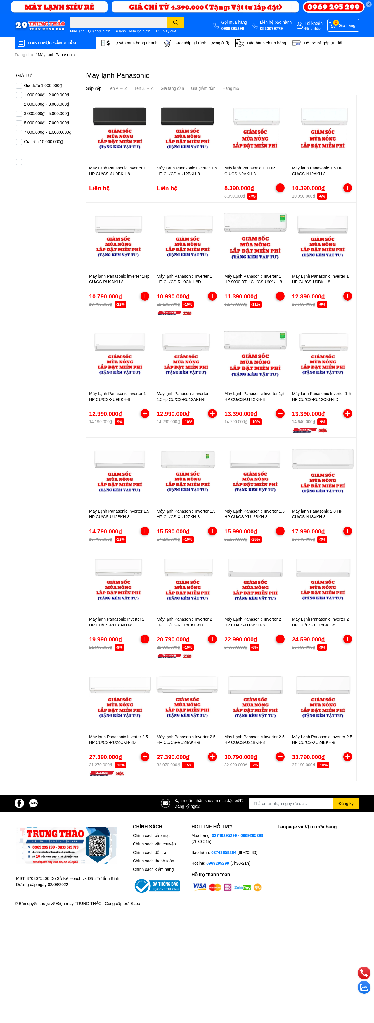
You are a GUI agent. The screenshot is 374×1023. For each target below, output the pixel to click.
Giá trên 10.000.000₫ (43, 141)
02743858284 (223, 852)
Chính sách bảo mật (151, 835)
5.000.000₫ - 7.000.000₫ (46, 122)
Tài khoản (313, 22)
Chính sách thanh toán (153, 860)
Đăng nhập (312, 28)
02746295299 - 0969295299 (237, 835)
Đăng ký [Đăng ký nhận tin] (346, 803)
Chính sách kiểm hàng (153, 869)
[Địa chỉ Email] (304, 803)
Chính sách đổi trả (149, 852)
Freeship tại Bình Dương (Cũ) (202, 42)
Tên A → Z (117, 88)
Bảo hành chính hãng (266, 42)
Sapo (135, 903)
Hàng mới (231, 88)
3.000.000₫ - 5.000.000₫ (46, 113)
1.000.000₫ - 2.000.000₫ (46, 94)
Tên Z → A (144, 88)
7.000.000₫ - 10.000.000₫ (48, 132)
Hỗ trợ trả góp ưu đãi (323, 42)
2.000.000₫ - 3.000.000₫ (46, 104)
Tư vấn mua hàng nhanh (135, 42)
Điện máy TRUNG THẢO (79, 903)
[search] (175, 22)
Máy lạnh (77, 31)
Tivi (156, 31)
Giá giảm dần (203, 88)
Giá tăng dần (172, 88)
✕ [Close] (368, 4)
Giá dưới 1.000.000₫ (43, 85)
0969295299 (232, 28)
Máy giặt (169, 31)
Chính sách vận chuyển (154, 843)
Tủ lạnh (120, 31)
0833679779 (271, 28)
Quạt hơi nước (99, 31)
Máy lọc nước (139, 31)
